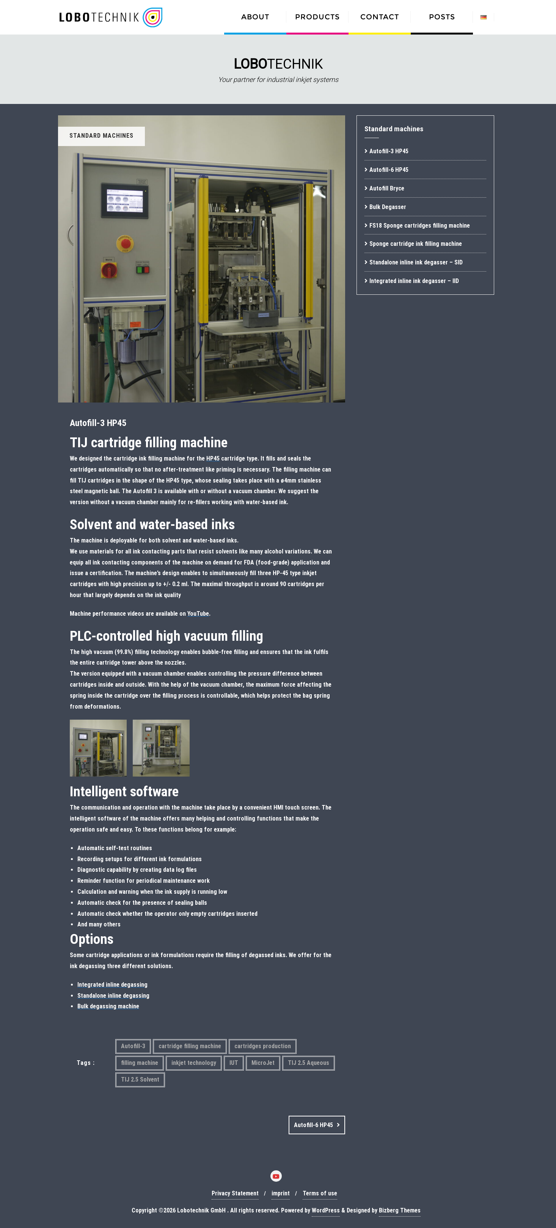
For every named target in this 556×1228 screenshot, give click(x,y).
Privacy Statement (235, 1193)
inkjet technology (193, 1062)
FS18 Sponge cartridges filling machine (419, 225)
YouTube (198, 613)
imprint (281, 1193)
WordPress (326, 1210)
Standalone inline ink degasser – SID (416, 262)
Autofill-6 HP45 (313, 1125)
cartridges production (262, 1046)
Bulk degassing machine (108, 1006)
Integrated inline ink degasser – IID (414, 281)
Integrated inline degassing (112, 984)
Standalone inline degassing (113, 995)
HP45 (213, 458)
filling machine (139, 1062)
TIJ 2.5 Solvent (140, 1079)
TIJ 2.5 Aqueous (308, 1062)
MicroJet (263, 1062)
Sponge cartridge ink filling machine (415, 243)
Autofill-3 (133, 1046)
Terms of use (320, 1193)
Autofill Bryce (386, 188)
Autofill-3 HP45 (388, 151)
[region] (278, 69)
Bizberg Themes (400, 1210)
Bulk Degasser (387, 207)
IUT (233, 1062)
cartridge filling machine (190, 1046)
